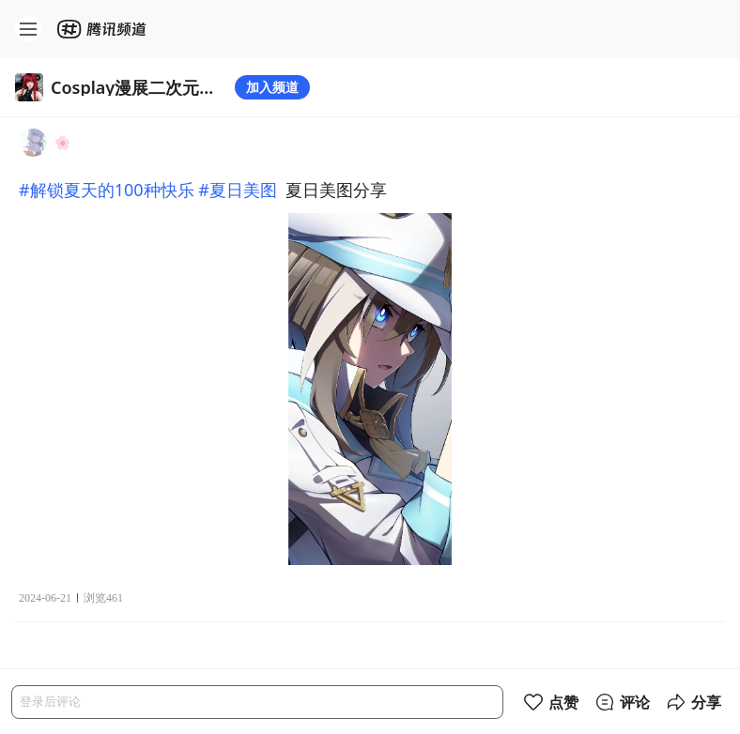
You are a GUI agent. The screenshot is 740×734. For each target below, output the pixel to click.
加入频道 (272, 87)
